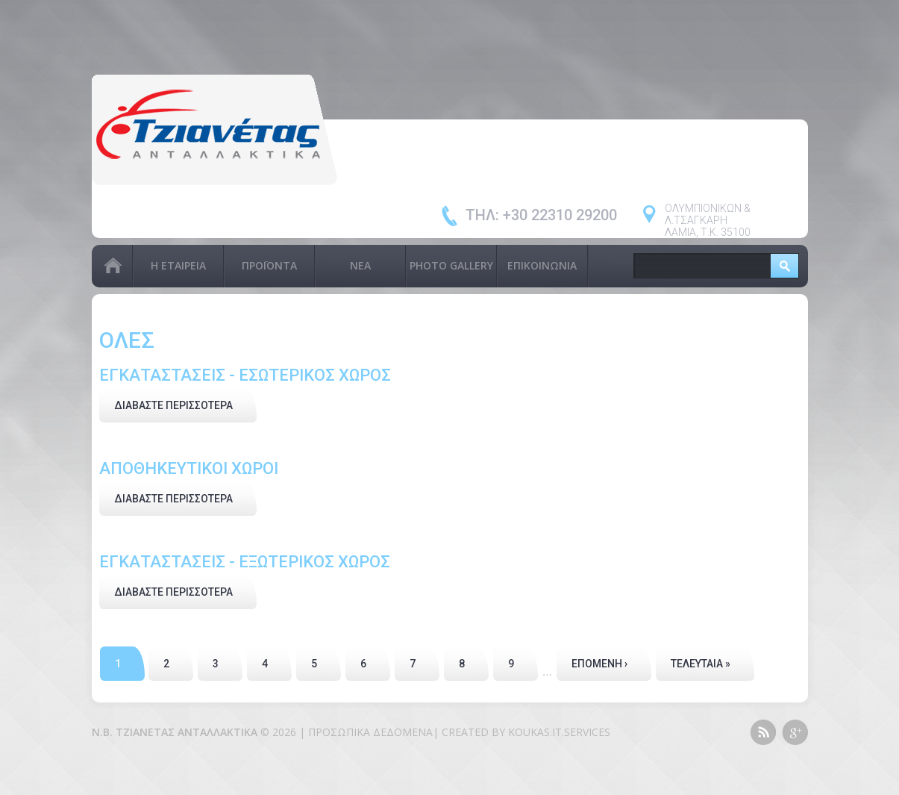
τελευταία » (700, 664)
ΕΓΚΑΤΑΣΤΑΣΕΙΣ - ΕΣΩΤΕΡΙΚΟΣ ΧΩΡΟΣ (245, 375)
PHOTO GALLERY (451, 265)
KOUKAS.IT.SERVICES (559, 732)
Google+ (795, 732)
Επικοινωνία (542, 265)
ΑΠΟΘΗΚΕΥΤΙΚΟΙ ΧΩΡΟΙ (188, 468)
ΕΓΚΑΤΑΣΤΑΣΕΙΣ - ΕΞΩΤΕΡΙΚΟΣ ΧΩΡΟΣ (244, 561)
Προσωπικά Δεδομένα (370, 732)
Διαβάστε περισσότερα (185, 403)
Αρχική (112, 266)
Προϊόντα (269, 265)
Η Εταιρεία (178, 265)
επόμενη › (599, 664)
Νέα (360, 265)
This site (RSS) (763, 732)
